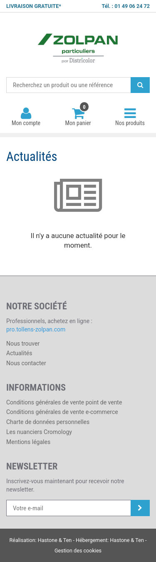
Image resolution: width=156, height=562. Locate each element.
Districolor (78, 45)
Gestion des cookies (78, 550)
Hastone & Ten (55, 540)
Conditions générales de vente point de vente (64, 402)
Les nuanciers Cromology (39, 432)
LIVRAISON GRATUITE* (33, 6)
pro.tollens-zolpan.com (35, 329)
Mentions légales (28, 442)
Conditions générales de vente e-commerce (62, 412)
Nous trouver (23, 343)
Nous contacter (26, 363)
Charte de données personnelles (47, 422)
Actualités (19, 353)
